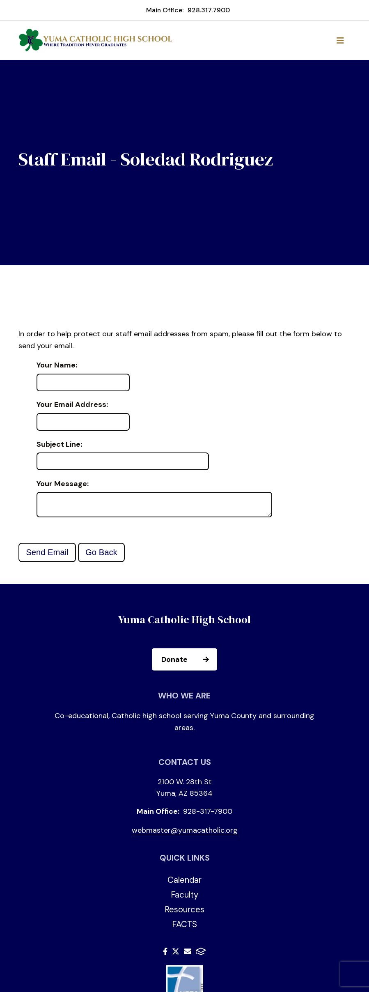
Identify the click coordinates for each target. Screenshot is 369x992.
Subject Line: (59, 444)
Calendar (184, 883)
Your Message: (63, 484)
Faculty (184, 898)
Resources (184, 912)
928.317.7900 (209, 10)
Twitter (175, 954)
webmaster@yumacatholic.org (185, 833)
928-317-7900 (207, 815)
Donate (188, 662)
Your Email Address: (72, 404)
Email (187, 954)
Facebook (165, 954)
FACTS (184, 927)
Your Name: (57, 365)
